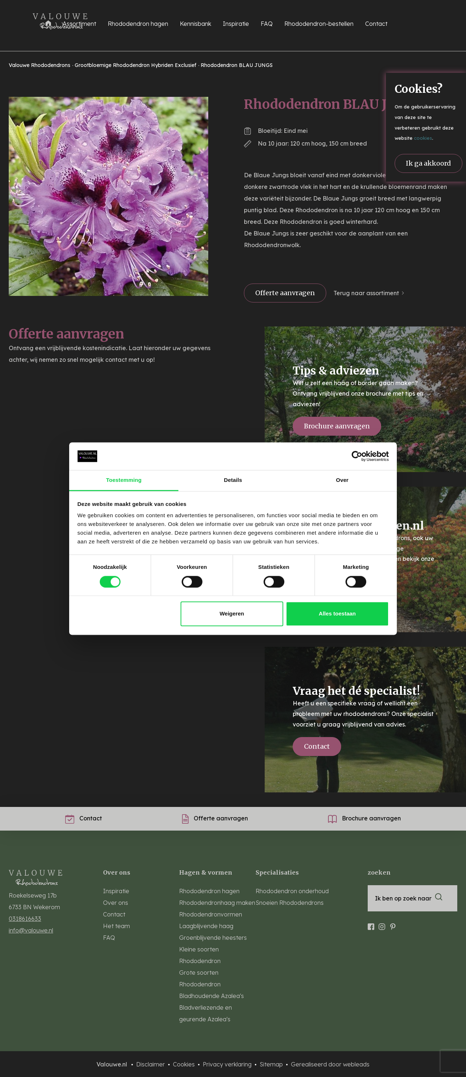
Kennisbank (195, 23)
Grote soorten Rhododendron (200, 978)
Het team (116, 926)
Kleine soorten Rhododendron (200, 955)
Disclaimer (151, 1064)
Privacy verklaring (228, 1064)
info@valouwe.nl (31, 930)
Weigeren (232, 614)
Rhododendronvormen (210, 914)
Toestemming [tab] (124, 480)
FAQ (267, 23)
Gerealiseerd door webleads (330, 1064)
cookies (423, 138)
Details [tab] (233, 480)
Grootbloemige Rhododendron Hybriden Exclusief (136, 65)
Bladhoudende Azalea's (211, 995)
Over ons (115, 902)
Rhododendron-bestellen (319, 23)
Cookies (184, 1064)
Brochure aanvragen (337, 426)
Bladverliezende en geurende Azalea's (205, 1013)
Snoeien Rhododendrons (290, 902)
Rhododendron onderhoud (292, 891)
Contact (376, 23)
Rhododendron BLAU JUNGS (237, 65)
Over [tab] (342, 480)
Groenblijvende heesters (213, 937)
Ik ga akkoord (428, 163)
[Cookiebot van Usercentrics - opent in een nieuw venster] (357, 456)
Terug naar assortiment (366, 293)
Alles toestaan (337, 614)
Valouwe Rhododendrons (40, 65)
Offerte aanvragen (285, 293)
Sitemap (272, 1064)
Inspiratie (236, 23)
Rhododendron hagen (209, 891)
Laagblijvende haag (206, 926)
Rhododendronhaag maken (217, 902)
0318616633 (25, 918)
